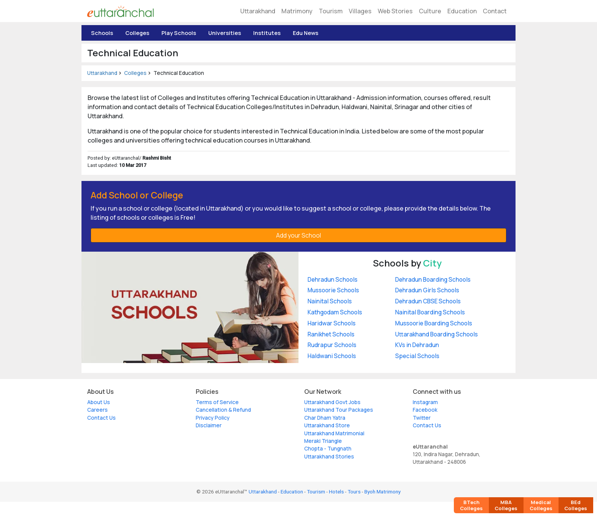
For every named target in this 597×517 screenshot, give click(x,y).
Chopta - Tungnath (327, 448)
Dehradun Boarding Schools (433, 280)
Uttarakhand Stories (329, 456)
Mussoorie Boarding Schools (433, 323)
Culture (430, 11)
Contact (495, 11)
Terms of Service (217, 402)
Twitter (422, 417)
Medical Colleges (541, 505)
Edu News (305, 32)
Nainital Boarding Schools (430, 312)
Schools (102, 32)
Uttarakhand (257, 11)
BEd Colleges (575, 505)
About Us (98, 402)
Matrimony (297, 11)
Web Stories (395, 11)
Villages (360, 11)
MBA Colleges (506, 505)
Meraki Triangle (323, 441)
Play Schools (178, 32)
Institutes (267, 32)
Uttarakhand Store (327, 425)
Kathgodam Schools (335, 312)
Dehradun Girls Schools (427, 290)
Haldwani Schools (332, 356)
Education (462, 11)
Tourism (331, 11)
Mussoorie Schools (333, 290)
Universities (224, 32)
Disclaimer (209, 425)
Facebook (425, 409)
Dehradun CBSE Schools (428, 301)
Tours (354, 491)
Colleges (137, 32)
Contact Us (101, 417)
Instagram (425, 402)
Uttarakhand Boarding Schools (436, 334)
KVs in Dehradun (417, 345)
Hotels (336, 491)
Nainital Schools (330, 301)
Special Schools (417, 356)
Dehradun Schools (333, 280)
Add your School (298, 235)
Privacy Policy (213, 417)
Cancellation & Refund (223, 409)
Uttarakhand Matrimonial (334, 433)
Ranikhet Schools (331, 334)
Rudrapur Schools (332, 345)
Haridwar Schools (332, 323)
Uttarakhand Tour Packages (338, 409)
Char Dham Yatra (324, 417)
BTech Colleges (471, 505)
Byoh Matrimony (382, 491)
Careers (97, 409)
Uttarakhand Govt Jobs (332, 402)
